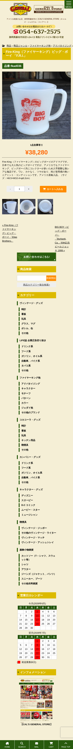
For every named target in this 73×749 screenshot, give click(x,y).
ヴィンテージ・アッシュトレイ (37, 542)
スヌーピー (27, 500)
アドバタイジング (62, 46)
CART (51, 745)
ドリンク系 (27, 346)
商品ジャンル (20, 46)
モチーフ (26, 393)
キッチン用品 (28, 440)
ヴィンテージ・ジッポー (34, 528)
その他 (24, 333)
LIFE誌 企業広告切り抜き (33, 340)
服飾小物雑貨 (26, 549)
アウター (26, 569)
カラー (24, 403)
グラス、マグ (28, 323)
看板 (23, 314)
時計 (23, 309)
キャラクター (28, 388)
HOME (7, 745)
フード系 (26, 351)
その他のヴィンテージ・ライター (38, 532)
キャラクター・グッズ (31, 489)
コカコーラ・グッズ (30, 419)
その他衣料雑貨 (29, 583)
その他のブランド (30, 412)
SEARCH (22, 745)
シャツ (24, 564)
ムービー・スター (30, 510)
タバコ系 (26, 365)
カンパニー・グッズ (30, 457)
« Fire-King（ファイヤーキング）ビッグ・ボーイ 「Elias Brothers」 (10, 233)
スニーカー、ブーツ (31, 578)
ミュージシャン (29, 514)
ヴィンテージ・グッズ (31, 303)
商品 (9, 46)
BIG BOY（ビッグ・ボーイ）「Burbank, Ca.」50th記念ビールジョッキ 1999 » (62, 239)
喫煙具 (24, 445)
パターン (26, 398)
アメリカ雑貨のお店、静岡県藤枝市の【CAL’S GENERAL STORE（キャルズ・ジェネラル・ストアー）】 (36, 20)
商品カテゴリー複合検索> (36, 284)
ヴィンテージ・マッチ (33, 537)
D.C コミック (28, 505)
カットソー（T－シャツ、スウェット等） (38, 557)
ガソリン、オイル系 (31, 356)
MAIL (36, 745)
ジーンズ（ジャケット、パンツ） (38, 574)
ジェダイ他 (27, 407)
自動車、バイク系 (30, 361)
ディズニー (27, 495)
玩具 (23, 319)
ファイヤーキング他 (40, 46)
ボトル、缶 (27, 328)
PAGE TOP (66, 745)
